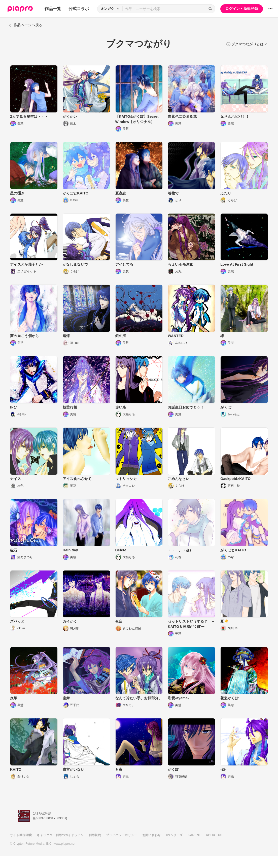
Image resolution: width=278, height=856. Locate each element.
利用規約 (95, 835)
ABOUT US (214, 835)
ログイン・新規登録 (241, 9)
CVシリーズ (174, 835)
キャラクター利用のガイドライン (60, 835)
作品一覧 (53, 9)
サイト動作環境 (21, 835)
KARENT (194, 835)
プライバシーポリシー (121, 835)
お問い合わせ (151, 835)
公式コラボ (78, 9)
